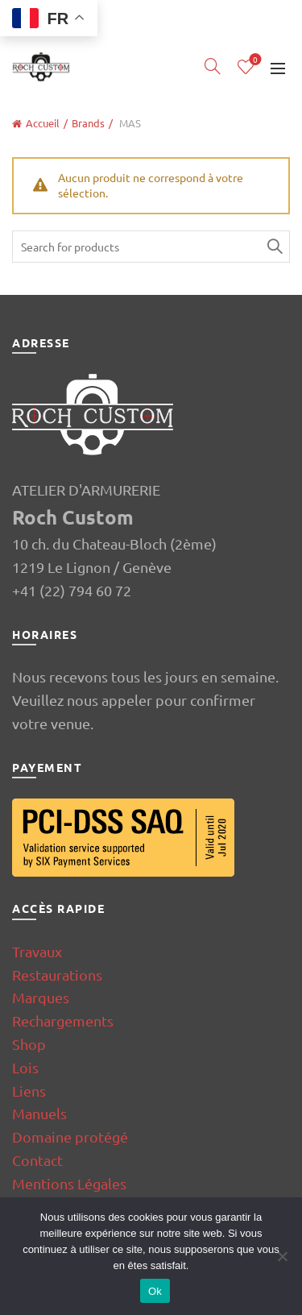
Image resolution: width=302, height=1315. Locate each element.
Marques (40, 997)
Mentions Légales (69, 1183)
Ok (155, 1291)
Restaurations (57, 974)
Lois (25, 1067)
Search (274, 246)
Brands (88, 123)
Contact (37, 1159)
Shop (29, 1043)
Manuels (39, 1113)
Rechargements (63, 1020)
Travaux (37, 951)
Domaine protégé (70, 1136)
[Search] (212, 66)
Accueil (43, 123)
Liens (29, 1090)
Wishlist (254, 60)
